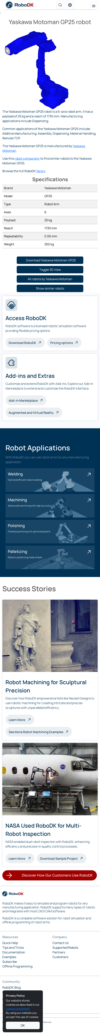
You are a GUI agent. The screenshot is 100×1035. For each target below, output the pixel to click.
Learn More (21, 719)
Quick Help (10, 943)
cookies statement (18, 1009)
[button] (70, 5)
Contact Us (60, 943)
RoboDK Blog (11, 987)
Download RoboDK (22, 343)
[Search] (60, 5)
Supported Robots (65, 947)
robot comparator (27, 158)
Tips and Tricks (13, 947)
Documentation (13, 952)
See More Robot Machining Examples (36, 732)
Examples (9, 957)
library (40, 171)
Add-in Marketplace (23, 400)
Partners (58, 952)
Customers (60, 957)
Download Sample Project (59, 858)
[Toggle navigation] (94, 6)
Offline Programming (17, 966)
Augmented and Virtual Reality (31, 412)
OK (23, 1025)
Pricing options (61, 343)
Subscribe (9, 961)
